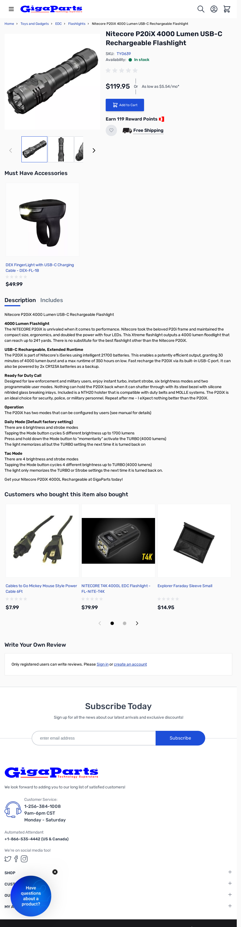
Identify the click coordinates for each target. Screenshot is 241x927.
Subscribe (180, 738)
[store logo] (51, 9)
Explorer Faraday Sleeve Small (185, 585)
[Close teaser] (55, 872)
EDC (58, 24)
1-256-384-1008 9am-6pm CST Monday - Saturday (45, 813)
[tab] (20, 301)
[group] (123, 70)
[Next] (94, 150)
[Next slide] (137, 623)
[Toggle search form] (201, 9)
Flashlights (76, 24)
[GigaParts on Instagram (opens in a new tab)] (24, 858)
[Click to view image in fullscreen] (52, 82)
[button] (30, 896)
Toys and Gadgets (35, 24)
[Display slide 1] (112, 623)
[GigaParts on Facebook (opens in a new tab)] (16, 858)
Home (9, 24)
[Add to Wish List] (111, 130)
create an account (130, 664)
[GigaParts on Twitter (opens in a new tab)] (8, 858)
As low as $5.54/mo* (160, 86)
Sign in (103, 664)
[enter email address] (94, 738)
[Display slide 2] (124, 623)
